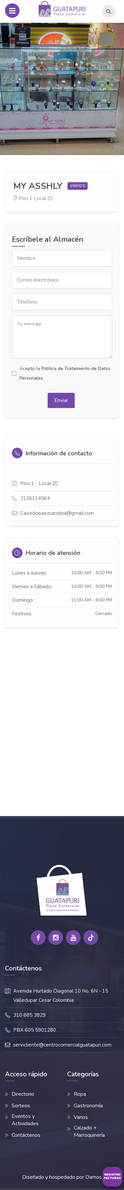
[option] (62, 89)
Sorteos (21, 1105)
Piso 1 (25, 198)
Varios (81, 1117)
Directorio (23, 1094)
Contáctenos (26, 1135)
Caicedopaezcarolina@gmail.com (57, 513)
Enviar (61, 400)
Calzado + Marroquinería (89, 1131)
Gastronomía (88, 1105)
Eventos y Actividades (25, 1120)
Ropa (80, 1094)
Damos (93, 1177)
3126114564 (35, 498)
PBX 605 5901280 (34, 1030)
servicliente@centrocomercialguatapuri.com (62, 1045)
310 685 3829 (29, 1015)
